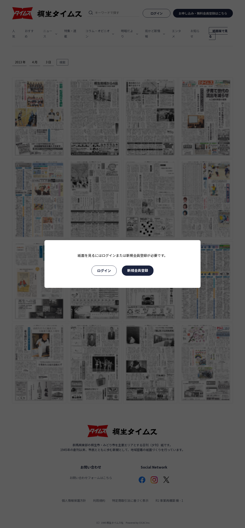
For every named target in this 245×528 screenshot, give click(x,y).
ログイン (104, 270)
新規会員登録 (137, 270)
